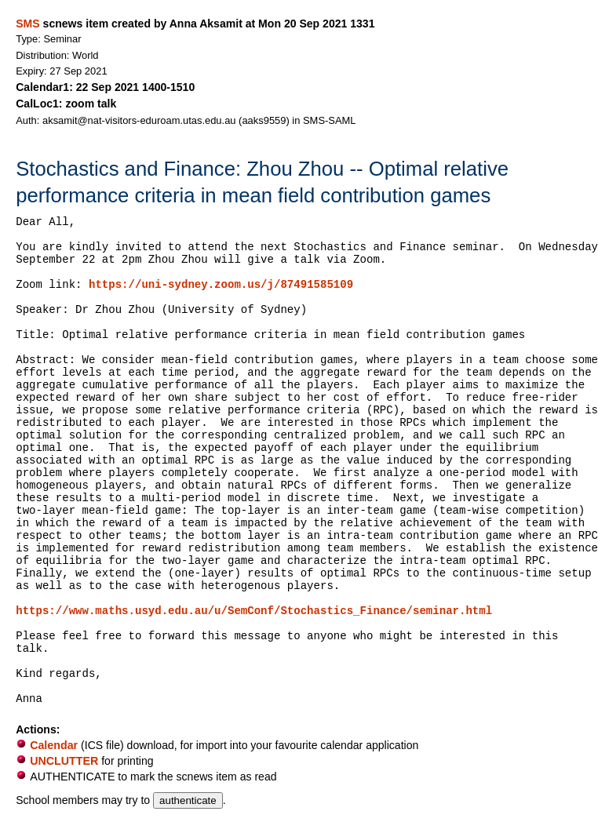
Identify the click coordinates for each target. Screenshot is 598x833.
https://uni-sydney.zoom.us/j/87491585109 (221, 284)
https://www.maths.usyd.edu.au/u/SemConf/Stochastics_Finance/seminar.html (254, 611)
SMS (27, 23)
